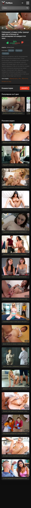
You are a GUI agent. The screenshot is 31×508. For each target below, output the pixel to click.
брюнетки (25, 78)
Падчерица (19, 50)
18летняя (11, 50)
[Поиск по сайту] (27, 8)
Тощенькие (5, 53)
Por (9, 3)
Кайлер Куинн (14, 78)
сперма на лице (6, 81)
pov (20, 78)
